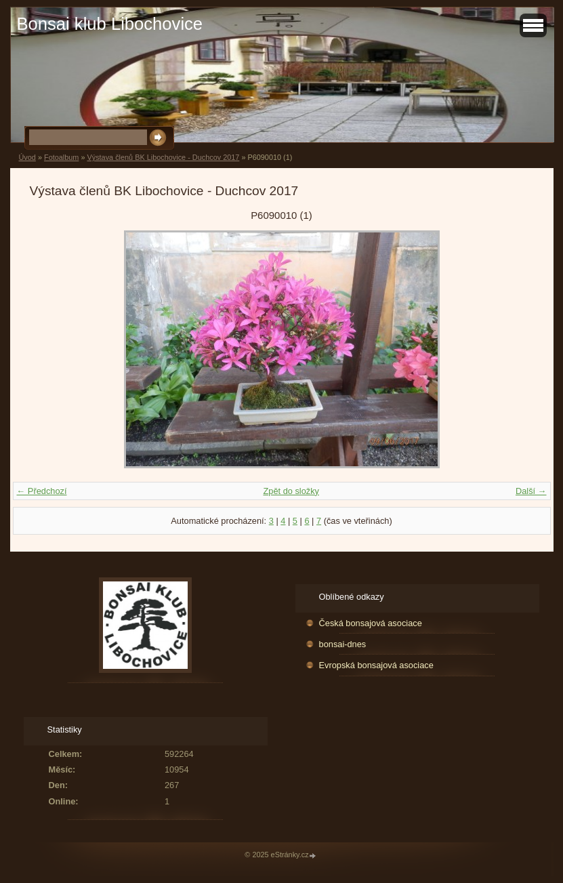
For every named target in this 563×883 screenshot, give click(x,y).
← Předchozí (42, 491)
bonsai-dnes (343, 644)
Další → (531, 491)
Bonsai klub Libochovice (110, 23)
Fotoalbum (61, 157)
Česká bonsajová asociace (370, 623)
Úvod (27, 157)
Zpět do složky (291, 491)
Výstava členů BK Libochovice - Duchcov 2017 (163, 157)
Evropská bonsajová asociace (376, 665)
